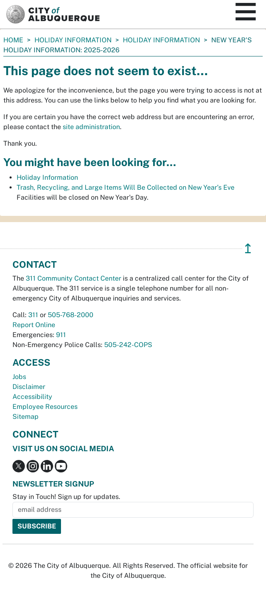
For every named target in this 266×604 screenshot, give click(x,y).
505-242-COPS (128, 345)
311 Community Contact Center (73, 278)
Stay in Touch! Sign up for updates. (66, 497)
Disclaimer (28, 387)
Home (13, 40)
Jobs (19, 377)
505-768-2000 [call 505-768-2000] (70, 315)
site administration (91, 127)
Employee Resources (45, 407)
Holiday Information (73, 40)
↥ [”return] (248, 248)
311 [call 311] (33, 315)
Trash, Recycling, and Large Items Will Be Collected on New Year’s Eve (125, 187)
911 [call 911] (61, 335)
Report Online (33, 325)
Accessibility (32, 397)
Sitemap (25, 417)
